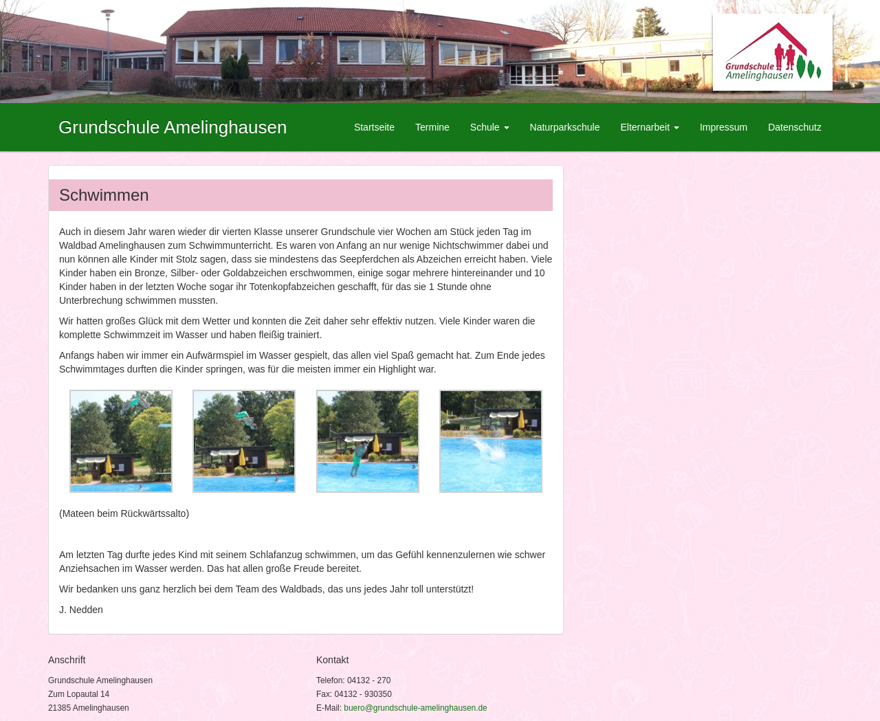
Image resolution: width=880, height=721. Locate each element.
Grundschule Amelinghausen (172, 127)
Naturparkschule (565, 127)
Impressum (723, 127)
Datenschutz (795, 127)
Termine (432, 127)
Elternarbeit (649, 127)
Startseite (374, 127)
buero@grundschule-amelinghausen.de (415, 708)
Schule (489, 127)
